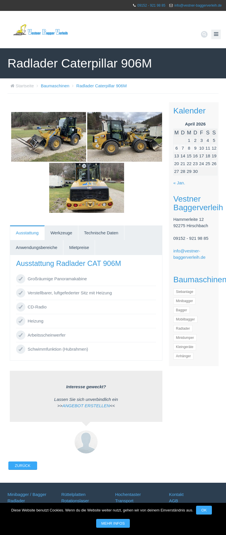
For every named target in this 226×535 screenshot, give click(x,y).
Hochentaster (128, 494)
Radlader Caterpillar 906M (101, 85)
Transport (124, 500)
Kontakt (176, 494)
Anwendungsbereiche (36, 247)
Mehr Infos (113, 523)
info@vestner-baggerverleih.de (198, 5)
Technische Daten (101, 232)
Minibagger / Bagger (26, 494)
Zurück (23, 465)
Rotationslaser (75, 500)
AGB (173, 500)
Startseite (25, 85)
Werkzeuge (61, 232)
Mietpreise (79, 247)
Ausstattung (27, 232)
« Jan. (179, 182)
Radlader (16, 500)
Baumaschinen (55, 85)
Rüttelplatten (73, 494)
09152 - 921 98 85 (151, 5)
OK (204, 510)
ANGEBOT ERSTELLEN (86, 405)
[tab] (27, 232)
